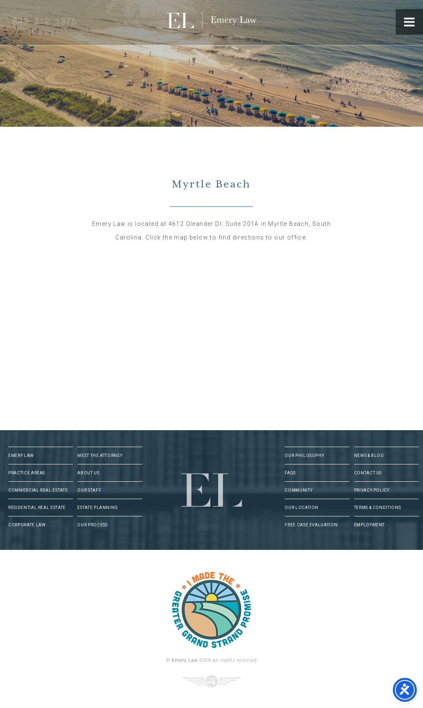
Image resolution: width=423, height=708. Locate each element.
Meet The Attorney (99, 455)
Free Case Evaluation (311, 525)
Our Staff (89, 490)
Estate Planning (97, 507)
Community (298, 490)
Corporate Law (26, 525)
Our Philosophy (304, 455)
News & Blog (369, 455)
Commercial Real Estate (38, 490)
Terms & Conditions (377, 507)
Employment (369, 525)
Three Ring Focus (211, 681)
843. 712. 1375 (44, 21)
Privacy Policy (372, 490)
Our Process (92, 525)
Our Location (301, 507)
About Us (88, 473)
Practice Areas (26, 473)
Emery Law (228, 22)
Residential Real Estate (37, 507)
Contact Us (368, 473)
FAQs (290, 473)
